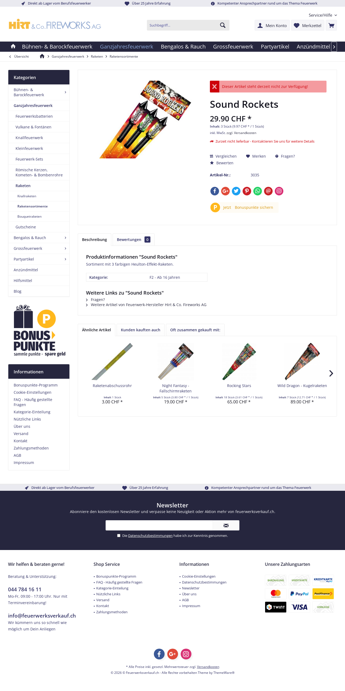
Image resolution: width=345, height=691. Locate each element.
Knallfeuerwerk (29, 137)
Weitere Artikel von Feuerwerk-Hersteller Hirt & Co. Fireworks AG (146, 304)
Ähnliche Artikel (96, 329)
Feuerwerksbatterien (34, 116)
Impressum (24, 462)
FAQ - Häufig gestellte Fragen (33, 402)
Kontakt (20, 440)
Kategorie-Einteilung (32, 411)
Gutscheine (26, 226)
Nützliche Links (27, 419)
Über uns (22, 426)
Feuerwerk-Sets (29, 159)
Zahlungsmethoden (31, 448)
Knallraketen (26, 196)
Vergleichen (223, 156)
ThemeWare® (224, 672)
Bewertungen (133, 239)
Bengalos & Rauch (30, 237)
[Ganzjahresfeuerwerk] (126, 47)
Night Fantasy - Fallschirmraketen (175, 388)
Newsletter (190, 588)
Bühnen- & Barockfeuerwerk (29, 92)
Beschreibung (94, 239)
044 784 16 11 (25, 589)
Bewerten (221, 162)
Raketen (23, 185)
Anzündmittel (26, 269)
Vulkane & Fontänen (33, 126)
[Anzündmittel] (313, 47)
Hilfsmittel (23, 280)
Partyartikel (24, 259)
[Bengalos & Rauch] (183, 47)
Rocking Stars (239, 385)
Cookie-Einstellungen (32, 392)
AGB (17, 455)
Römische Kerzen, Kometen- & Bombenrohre (39, 172)
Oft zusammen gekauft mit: (195, 329)
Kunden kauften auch (140, 329)
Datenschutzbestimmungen (150, 535)
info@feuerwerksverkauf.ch (42, 615)
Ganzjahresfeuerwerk (33, 105)
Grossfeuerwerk (28, 248)
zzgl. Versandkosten (241, 133)
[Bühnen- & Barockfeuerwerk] (57, 47)
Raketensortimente (32, 206)
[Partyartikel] (275, 47)
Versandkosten (208, 666)
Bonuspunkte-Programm (36, 385)
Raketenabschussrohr (112, 385)
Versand (21, 433)
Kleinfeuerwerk (29, 148)
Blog (17, 291)
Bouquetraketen (29, 216)
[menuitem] (321, 15)
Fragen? (285, 156)
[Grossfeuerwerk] (233, 47)
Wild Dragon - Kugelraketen (302, 385)
